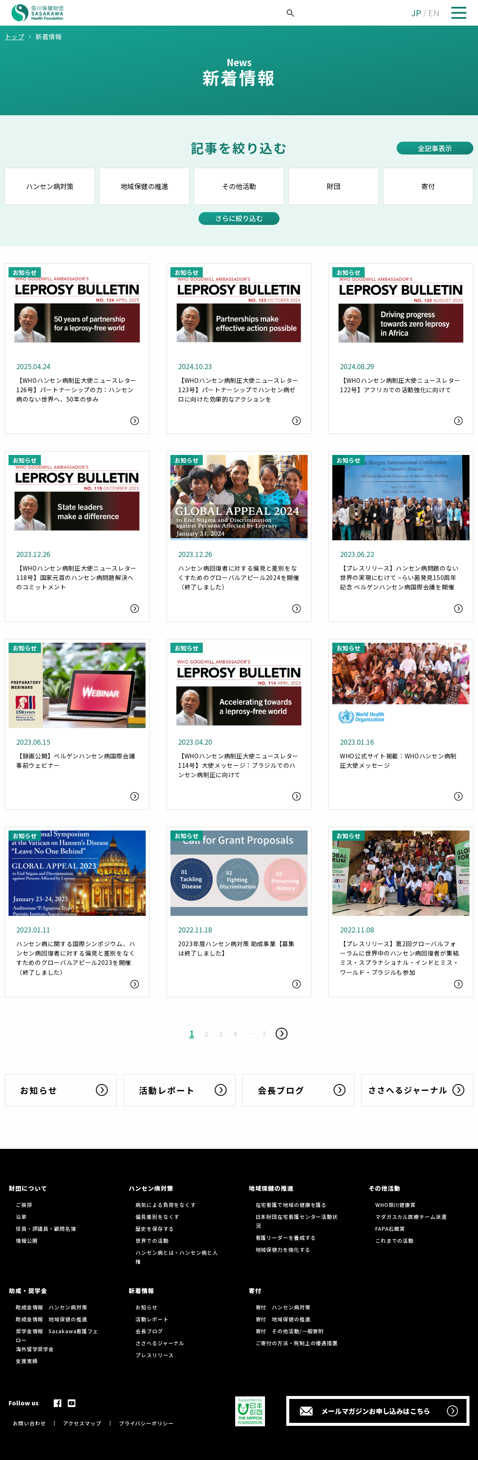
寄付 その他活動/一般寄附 (290, 1331)
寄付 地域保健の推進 (283, 1319)
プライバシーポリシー (146, 1423)
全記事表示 (435, 148)
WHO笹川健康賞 (395, 1204)
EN (434, 12)
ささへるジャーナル (159, 1342)
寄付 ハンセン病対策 (283, 1307)
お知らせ (146, 1307)
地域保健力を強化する (283, 1249)
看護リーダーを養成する (286, 1237)
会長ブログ (149, 1331)
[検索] (281, 13)
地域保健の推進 (144, 186)
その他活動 (239, 186)
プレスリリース (154, 1354)
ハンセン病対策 (50, 186)
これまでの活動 (394, 1240)
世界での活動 (151, 1240)
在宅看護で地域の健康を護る (291, 1204)
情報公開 (27, 1240)
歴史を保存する (154, 1228)
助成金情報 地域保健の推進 (51, 1319)
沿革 (21, 1216)
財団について (28, 1188)
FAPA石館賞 (390, 1228)
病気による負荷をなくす (165, 1204)
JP (416, 12)
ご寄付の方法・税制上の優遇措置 (297, 1342)
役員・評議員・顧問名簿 (46, 1228)
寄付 (428, 186)
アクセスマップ (82, 1423)
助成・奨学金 (28, 1290)
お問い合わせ (29, 1423)
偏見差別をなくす (157, 1216)
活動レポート (151, 1319)
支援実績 (27, 1360)
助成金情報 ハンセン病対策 (51, 1307)
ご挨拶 (24, 1204)
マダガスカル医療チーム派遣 (411, 1216)
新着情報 (141, 1290)
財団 (333, 186)
